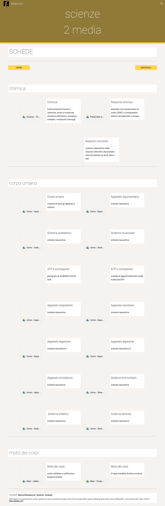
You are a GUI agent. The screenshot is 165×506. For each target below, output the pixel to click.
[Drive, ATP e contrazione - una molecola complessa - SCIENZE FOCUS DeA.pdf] (95, 276)
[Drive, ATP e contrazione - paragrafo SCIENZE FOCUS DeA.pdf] (31, 276)
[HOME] (19, 67)
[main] (82, 22)
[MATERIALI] (146, 67)
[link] (31, 109)
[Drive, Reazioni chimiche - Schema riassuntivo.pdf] (70, 148)
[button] (162, 4)
